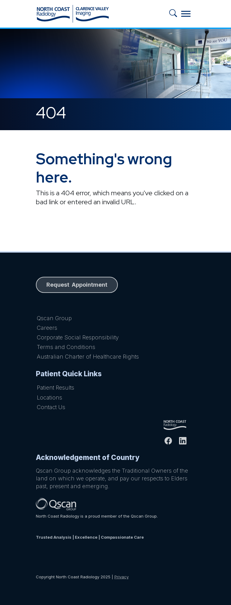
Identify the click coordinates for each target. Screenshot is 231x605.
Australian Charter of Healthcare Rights (88, 356)
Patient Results (55, 387)
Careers (47, 328)
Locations (49, 397)
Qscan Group (54, 318)
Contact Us (51, 407)
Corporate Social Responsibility (78, 337)
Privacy (121, 576)
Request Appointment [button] (76, 284)
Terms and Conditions (66, 347)
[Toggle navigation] (185, 14)
